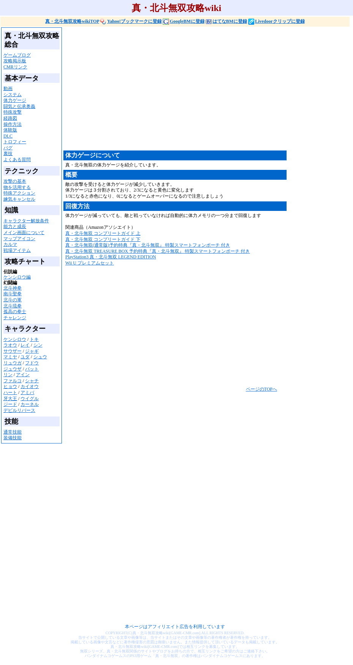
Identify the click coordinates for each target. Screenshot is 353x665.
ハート (10, 392)
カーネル (29, 404)
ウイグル (29, 398)
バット (32, 369)
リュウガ (12, 363)
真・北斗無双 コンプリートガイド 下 (102, 239)
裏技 (8, 153)
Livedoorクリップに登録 (276, 21)
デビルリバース (19, 410)
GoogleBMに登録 (183, 21)
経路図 (10, 118)
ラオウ (10, 345)
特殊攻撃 (12, 112)
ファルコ (12, 380)
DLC (8, 136)
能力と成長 (14, 226)
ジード (10, 404)
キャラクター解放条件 (26, 220)
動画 (8, 88)
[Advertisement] (177, 88)
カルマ (10, 244)
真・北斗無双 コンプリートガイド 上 (102, 233)
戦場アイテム (17, 250)
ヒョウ (10, 386)
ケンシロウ (14, 339)
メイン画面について (23, 232)
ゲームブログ (17, 55)
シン (38, 345)
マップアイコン (19, 238)
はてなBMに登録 (226, 21)
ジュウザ (12, 369)
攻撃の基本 (14, 181)
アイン (23, 374)
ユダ (25, 356)
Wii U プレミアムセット (89, 263)
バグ (8, 147)
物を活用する (17, 187)
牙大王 (10, 398)
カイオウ (29, 386)
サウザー (12, 351)
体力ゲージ (14, 100)
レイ (25, 345)
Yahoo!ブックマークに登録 (131, 21)
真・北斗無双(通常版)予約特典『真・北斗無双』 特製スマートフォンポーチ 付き (147, 245)
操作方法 (12, 124)
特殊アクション (19, 193)
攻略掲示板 (14, 60)
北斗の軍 (12, 299)
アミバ (27, 392)
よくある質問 (17, 159)
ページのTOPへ (261, 389)
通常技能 (12, 432)
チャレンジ (14, 317)
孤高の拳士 (14, 311)
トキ (34, 339)
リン (8, 374)
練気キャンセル (19, 199)
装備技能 (12, 437)
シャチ (32, 380)
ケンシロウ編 (17, 277)
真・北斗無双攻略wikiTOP (72, 21)
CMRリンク (15, 67)
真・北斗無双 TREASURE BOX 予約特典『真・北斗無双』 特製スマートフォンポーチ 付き (157, 251)
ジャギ (32, 351)
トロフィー (14, 141)
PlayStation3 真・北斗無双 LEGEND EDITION (110, 257)
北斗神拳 (12, 288)
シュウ (40, 356)
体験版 (10, 130)
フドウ (32, 363)
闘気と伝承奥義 (19, 106)
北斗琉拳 (12, 306)
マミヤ (10, 356)
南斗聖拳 (12, 293)
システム (12, 94)
